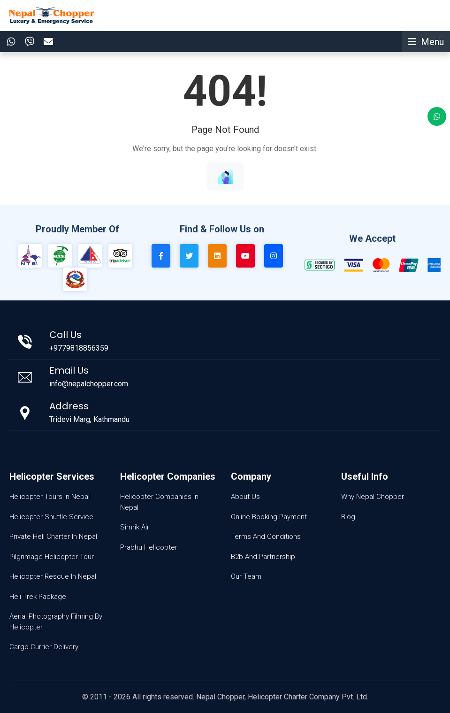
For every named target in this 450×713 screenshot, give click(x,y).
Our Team (246, 576)
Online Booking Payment (269, 517)
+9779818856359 (78, 348)
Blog (348, 517)
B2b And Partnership (263, 556)
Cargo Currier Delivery (43, 647)
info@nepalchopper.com (88, 383)
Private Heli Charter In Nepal (53, 536)
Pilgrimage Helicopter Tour (51, 556)
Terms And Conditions (266, 536)
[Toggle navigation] (426, 41)
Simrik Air (134, 527)
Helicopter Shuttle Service (51, 517)
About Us (245, 496)
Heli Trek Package (37, 596)
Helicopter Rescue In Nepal (52, 576)
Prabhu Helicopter (148, 547)
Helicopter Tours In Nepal (49, 496)
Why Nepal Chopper (372, 496)
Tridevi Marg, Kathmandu (89, 419)
